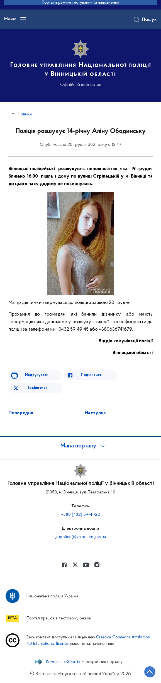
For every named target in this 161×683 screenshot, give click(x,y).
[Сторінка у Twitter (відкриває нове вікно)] (75, 564)
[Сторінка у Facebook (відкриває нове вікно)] (64, 564)
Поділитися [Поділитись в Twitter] (36, 388)
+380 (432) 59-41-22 (80, 514)
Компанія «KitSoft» (63, 662)
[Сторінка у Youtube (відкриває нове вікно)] (86, 564)
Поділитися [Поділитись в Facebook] (91, 375)
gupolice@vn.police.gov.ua (80, 537)
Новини (25, 114)
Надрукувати (36, 375)
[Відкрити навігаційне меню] (23, 19)
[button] (80, 446)
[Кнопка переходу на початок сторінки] (149, 671)
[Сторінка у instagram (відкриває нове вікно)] (97, 564)
